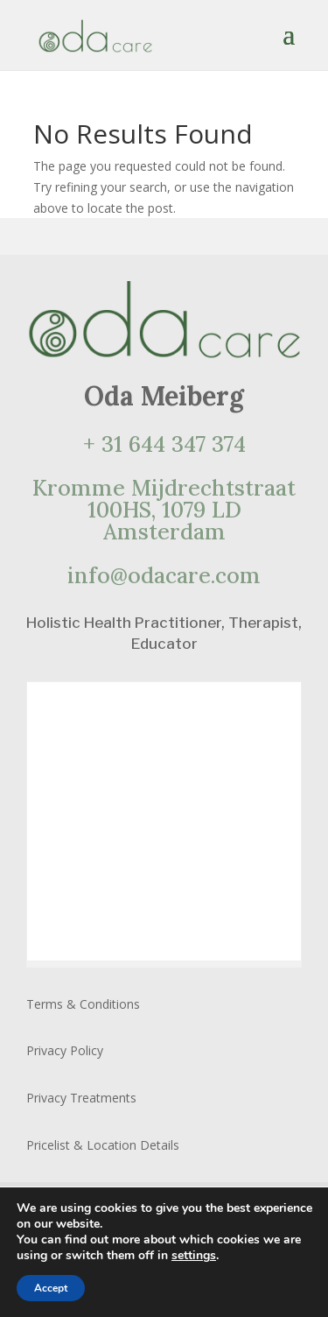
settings (193, 1256)
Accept (50, 1288)
